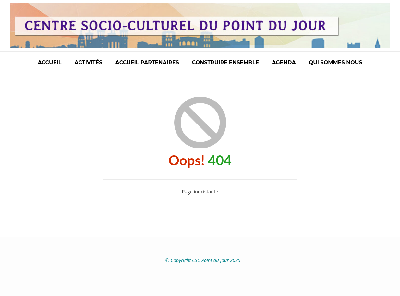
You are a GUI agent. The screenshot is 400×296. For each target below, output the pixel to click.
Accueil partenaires (147, 62)
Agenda (284, 62)
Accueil (49, 62)
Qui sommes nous (335, 62)
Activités (88, 62)
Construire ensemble (225, 62)
